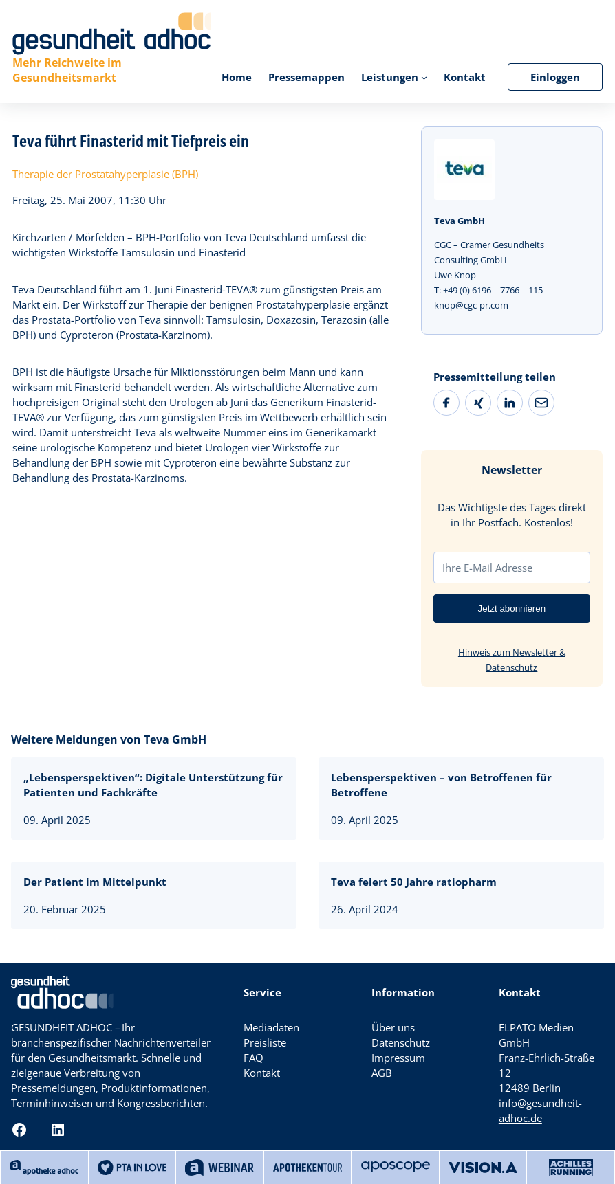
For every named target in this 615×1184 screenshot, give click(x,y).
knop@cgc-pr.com (471, 305)
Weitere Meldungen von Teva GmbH (108, 739)
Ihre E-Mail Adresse (487, 567)
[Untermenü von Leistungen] (424, 77)
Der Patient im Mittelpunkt (94, 882)
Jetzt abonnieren (512, 608)
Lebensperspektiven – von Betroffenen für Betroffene (441, 784)
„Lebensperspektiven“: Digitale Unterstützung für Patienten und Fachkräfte (153, 784)
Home (237, 77)
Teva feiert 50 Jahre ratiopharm (414, 882)
